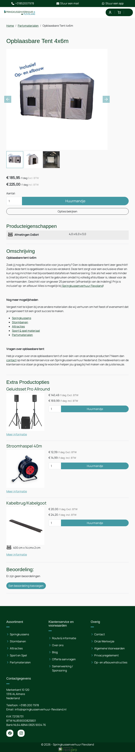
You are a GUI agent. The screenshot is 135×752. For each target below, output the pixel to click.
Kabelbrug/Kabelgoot (26, 503)
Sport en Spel (18, 655)
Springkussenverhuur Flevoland (82, 286)
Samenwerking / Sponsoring (62, 668)
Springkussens (21, 318)
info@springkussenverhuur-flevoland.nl (40, 709)
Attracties (18, 326)
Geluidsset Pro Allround (28, 389)
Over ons (57, 645)
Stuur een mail (67, 3)
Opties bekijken (67, 211)
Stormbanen (20, 322)
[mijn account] (110, 12)
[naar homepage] (19, 12)
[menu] (128, 12)
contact (11, 360)
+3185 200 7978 (29, 705)
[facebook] (9, 733)
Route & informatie (64, 638)
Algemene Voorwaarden (109, 648)
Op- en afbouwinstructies (110, 662)
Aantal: (11, 193)
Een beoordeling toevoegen (26, 586)
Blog (55, 652)
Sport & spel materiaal (26, 331)
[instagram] (21, 733)
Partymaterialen (28, 26)
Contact (99, 634)
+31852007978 (22, 3)
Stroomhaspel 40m (24, 446)
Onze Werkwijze (104, 641)
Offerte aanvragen (64, 659)
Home (10, 26)
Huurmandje (75, 201)
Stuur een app (112, 3)
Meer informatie (16, 434)
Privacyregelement (106, 655)
